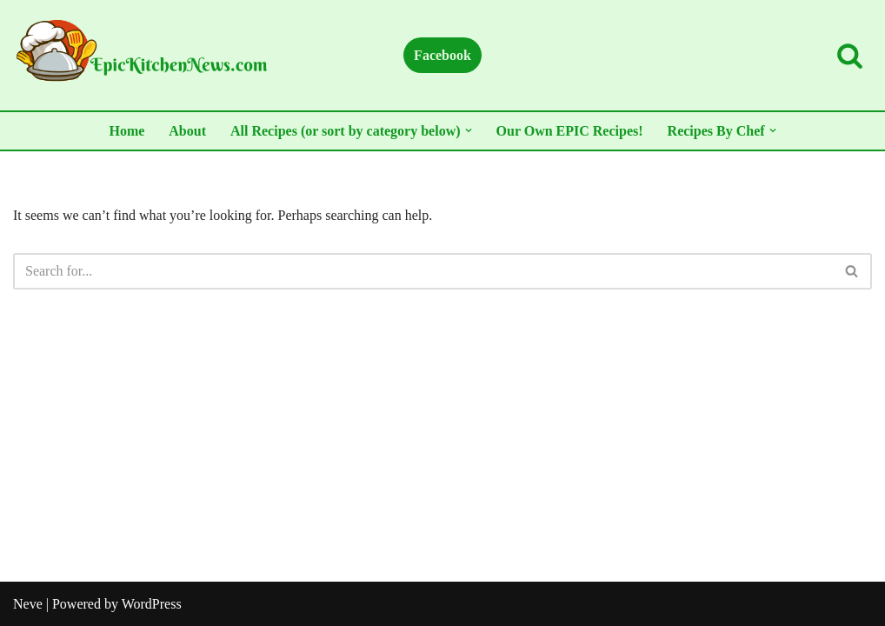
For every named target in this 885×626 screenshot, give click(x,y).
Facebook (442, 55)
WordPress (152, 603)
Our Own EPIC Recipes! (569, 130)
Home (126, 130)
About (187, 130)
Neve (28, 603)
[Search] (849, 55)
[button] (468, 130)
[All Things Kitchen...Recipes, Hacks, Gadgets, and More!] (141, 55)
